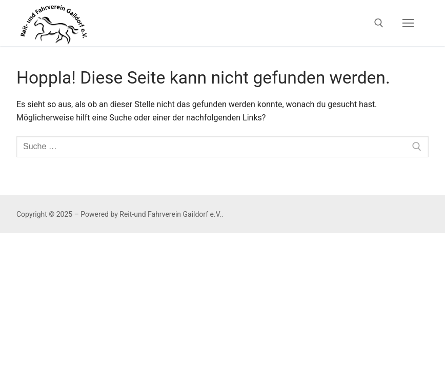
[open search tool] (378, 23)
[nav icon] (408, 23)
